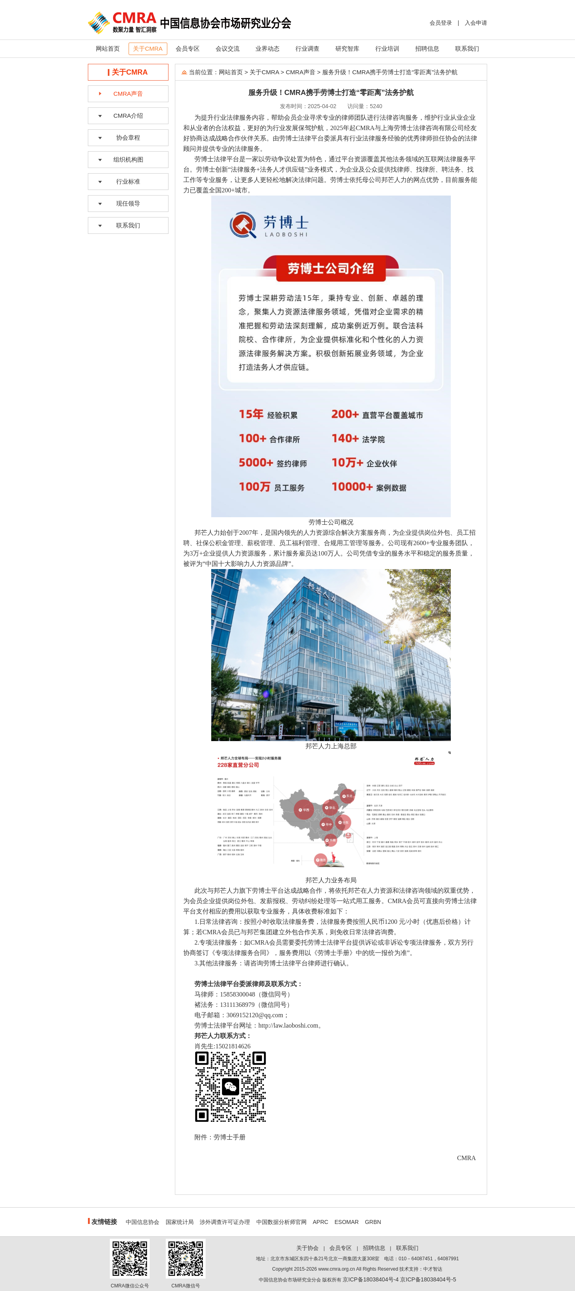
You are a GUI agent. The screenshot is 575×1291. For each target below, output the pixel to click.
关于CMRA (148, 48)
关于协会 (307, 1248)
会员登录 (441, 23)
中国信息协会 (142, 1222)
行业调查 (307, 48)
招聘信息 (427, 48)
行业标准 (128, 181)
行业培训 (387, 48)
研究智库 (347, 48)
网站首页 (108, 48)
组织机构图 (128, 159)
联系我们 (467, 48)
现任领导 (128, 203)
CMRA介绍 (128, 115)
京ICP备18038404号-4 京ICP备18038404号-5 (399, 1279)
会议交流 (228, 48)
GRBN (373, 1222)
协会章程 (128, 137)
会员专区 (188, 48)
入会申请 (476, 23)
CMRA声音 (128, 93)
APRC (320, 1222)
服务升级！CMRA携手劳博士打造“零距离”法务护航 (390, 72)
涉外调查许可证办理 (225, 1222)
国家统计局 (180, 1222)
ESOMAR (347, 1222)
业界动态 (268, 48)
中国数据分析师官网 (281, 1222)
